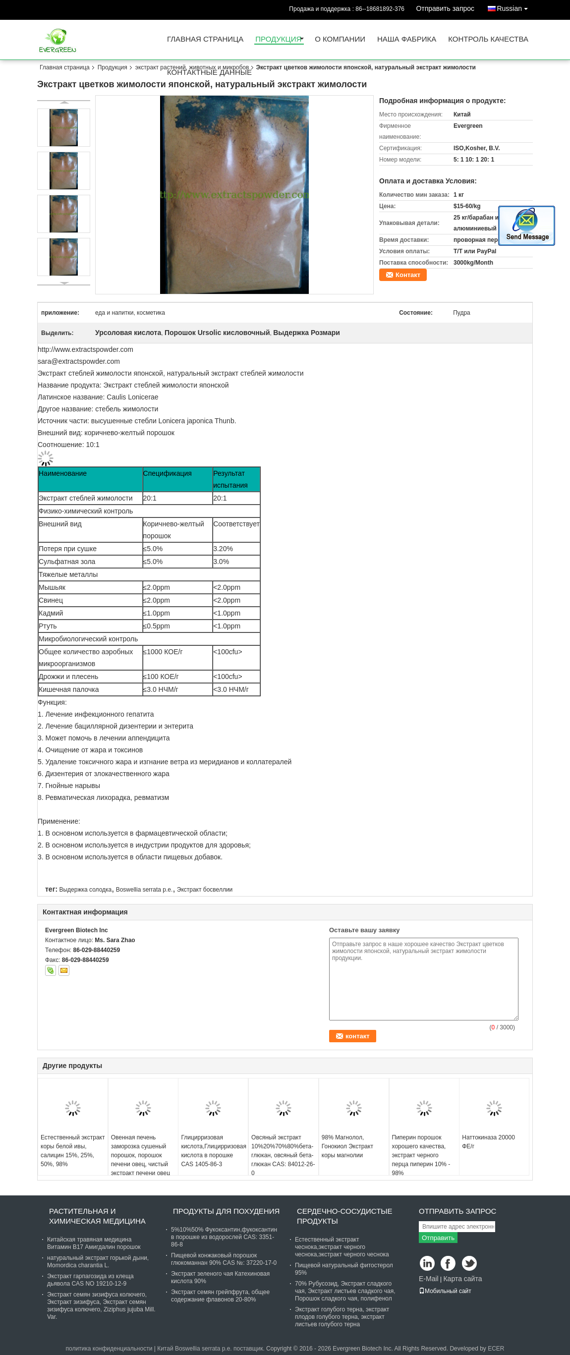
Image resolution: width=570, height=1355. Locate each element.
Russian (515, 6)
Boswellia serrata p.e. (144, 889)
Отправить (438, 1238)
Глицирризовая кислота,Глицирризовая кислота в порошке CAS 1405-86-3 (213, 1151)
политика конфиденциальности (108, 1348)
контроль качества (488, 39)
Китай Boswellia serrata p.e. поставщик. (211, 1348)
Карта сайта (462, 1279)
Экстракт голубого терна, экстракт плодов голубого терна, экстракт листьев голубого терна (342, 1317)
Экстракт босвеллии (205, 889)
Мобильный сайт (445, 1291)
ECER (496, 1348)
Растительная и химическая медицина (97, 1216)
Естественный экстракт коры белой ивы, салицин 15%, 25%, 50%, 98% (73, 1151)
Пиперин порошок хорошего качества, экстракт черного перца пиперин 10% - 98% (421, 1155)
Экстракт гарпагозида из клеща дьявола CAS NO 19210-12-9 (90, 1280)
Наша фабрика (406, 39)
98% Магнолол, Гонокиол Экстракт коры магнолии (347, 1146)
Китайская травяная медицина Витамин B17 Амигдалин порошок (94, 1243)
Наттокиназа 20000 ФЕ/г (488, 1142)
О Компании (340, 39)
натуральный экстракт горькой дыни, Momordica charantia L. (98, 1261)
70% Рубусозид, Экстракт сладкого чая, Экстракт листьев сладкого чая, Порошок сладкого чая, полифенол (345, 1291)
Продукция (278, 39)
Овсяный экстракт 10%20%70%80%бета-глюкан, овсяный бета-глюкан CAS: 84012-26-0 (283, 1155)
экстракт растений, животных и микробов (192, 67)
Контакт (408, 275)
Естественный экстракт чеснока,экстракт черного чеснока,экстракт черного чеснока (342, 1247)
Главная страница (205, 39)
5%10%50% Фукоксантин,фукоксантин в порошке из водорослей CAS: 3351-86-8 (224, 1237)
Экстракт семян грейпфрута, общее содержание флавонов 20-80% (220, 1296)
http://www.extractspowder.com (85, 349)
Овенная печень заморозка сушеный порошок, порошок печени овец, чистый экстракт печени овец (140, 1155)
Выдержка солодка (85, 889)
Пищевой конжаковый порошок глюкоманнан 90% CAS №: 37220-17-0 (224, 1259)
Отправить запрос (445, 8)
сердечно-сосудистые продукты (345, 1216)
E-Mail (429, 1279)
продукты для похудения (226, 1211)
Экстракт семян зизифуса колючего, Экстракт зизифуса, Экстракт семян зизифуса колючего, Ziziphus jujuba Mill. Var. (101, 1305)
